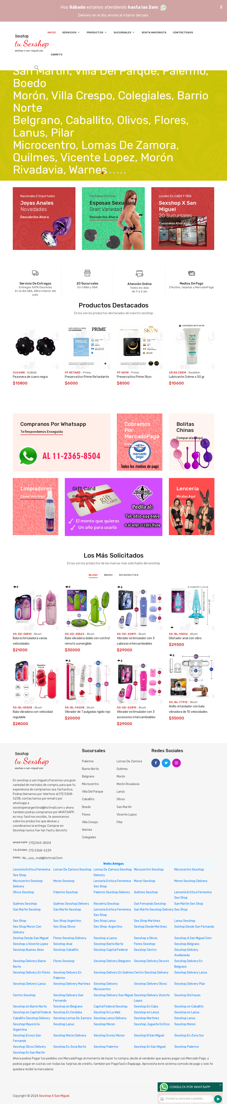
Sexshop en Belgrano (68, 1006)
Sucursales (124, 32)
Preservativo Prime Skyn (134, 377)
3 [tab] (110, 173)
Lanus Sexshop (184, 921)
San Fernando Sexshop (150, 904)
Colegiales (89, 837)
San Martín (124, 807)
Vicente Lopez (127, 814)
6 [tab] (121, 173)
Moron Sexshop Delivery (190, 881)
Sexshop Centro (145, 950)
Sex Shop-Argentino (108, 927)
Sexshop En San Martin (29, 1052)
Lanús (121, 791)
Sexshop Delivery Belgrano (112, 961)
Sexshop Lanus (184, 1018)
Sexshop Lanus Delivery (110, 1018)
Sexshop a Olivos (145, 938)
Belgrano (88, 776)
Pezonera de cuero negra (30, 377)
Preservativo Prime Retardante (87, 377)
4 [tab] (114, 173)
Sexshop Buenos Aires (28, 950)
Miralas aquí (185, 496)
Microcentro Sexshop (149, 869)
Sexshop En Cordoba (67, 1012)
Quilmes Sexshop (146, 892)
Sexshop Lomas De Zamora (72, 1018)
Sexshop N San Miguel (149, 1035)
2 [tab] (106, 173)
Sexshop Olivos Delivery (29, 1047)
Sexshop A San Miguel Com (193, 938)
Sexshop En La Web (107, 1012)
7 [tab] (125, 173)
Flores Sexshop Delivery (70, 938)
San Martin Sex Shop (188, 904)
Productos (97, 32)
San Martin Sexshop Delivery (154, 909)
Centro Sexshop (24, 995)
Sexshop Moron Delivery (70, 1035)
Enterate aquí (135, 444)
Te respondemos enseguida (41, 431)
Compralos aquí (32, 496)
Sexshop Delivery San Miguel (113, 995)
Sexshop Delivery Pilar (189, 984)
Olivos (121, 799)
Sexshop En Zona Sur (189, 1035)
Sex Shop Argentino (67, 921)
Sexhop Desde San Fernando (194, 927)
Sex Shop (181, 909)
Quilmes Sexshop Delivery (71, 904)
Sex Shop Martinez (147, 921)
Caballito (88, 799)
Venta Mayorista (154, 32)
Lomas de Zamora (129, 761)
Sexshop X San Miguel (54, 1096)
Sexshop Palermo (106, 1047)
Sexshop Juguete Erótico (152, 1024)
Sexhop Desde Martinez (150, 927)
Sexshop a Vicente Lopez (30, 944)
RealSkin (194, 372)
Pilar (120, 822)
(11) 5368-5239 (40, 850)
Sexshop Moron (104, 1024)
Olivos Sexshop (23, 892)
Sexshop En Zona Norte (69, 1047)
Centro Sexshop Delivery (151, 972)
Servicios (71, 32)
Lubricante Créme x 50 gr (186, 377)
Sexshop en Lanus (146, 1012)
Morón (121, 776)
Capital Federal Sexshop (110, 1006)
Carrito (56, 54)
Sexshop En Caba (146, 1006)
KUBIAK (32, 372)
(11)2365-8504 (40, 843)
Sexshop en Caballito (189, 1006)
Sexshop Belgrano (186, 944)
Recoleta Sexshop (106, 904)
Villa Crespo (90, 822)
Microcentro (90, 784)
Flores (86, 814)
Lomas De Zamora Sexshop (72, 869)
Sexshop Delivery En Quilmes (114, 972)
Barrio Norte (90, 769)
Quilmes (122, 769)
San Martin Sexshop (27, 909)
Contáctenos (183, 32)
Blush (93, 575)
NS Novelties (128, 575)
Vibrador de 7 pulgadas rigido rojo (87, 712)
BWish (108, 575)
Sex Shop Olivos (64, 927)
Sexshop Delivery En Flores (31, 972)
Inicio (51, 32)
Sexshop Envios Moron (109, 1035)
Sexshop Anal (62, 944)
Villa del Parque (92, 791)
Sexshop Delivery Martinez (71, 984)
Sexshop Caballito (65, 950)
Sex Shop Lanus (105, 921)
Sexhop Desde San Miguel (30, 938)
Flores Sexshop (144, 944)
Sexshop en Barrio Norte (30, 1006)
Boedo (86, 807)
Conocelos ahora (172, 223)
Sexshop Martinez (146, 1018)
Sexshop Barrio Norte (108, 944)
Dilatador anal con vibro (185, 638)
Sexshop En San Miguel (150, 1047)
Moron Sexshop (64, 881)
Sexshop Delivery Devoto (151, 961)
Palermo (88, 761)
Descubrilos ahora (34, 217)
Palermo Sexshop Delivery (112, 892)
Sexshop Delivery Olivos (150, 984)
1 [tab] (102, 173)
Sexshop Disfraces (187, 995)
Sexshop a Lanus (105, 938)
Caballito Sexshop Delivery (31, 1018)
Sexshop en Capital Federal (32, 1012)
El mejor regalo (84, 496)
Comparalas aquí (189, 438)
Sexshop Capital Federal (110, 950)
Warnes (87, 830)
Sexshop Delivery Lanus (190, 972)
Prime (87, 372)
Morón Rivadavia (128, 784)
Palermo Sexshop (65, 892)
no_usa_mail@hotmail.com (43, 858)
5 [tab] (117, 173)
